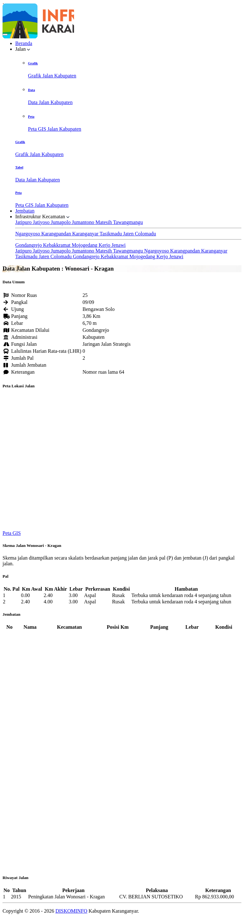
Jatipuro (24, 222)
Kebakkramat (57, 245)
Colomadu (145, 233)
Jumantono (83, 222)
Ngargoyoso (28, 233)
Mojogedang (85, 245)
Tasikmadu (111, 233)
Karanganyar (85, 233)
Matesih (104, 222)
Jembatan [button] (24, 210)
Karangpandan (56, 233)
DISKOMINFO (71, 911)
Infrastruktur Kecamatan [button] (42, 216)
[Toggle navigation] (5, 35)
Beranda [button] (23, 43)
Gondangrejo (29, 245)
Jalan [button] (22, 49)
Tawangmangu (128, 222)
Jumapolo (61, 222)
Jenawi (118, 245)
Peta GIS (12, 533)
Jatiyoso (42, 222)
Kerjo (105, 245)
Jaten (129, 233)
